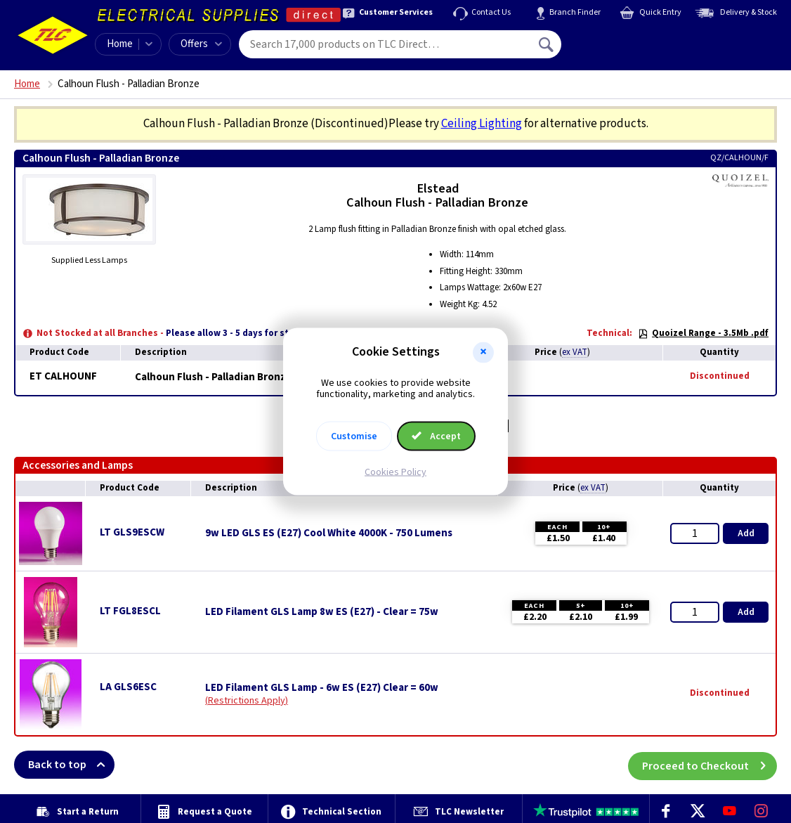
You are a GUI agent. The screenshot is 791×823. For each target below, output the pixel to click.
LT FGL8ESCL (130, 611)
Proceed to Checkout (709, 765)
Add (746, 533)
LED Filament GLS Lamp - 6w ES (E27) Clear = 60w (321, 688)
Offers (201, 44)
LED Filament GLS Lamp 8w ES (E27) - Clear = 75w (321, 612)
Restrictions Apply (246, 701)
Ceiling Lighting (481, 123)
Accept (436, 436)
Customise (354, 436)
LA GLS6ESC (128, 687)
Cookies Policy (395, 472)
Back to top (71, 765)
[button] (483, 352)
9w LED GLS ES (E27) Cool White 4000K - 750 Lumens (328, 533)
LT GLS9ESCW (132, 532)
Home (120, 44)
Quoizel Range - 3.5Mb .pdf (703, 333)
